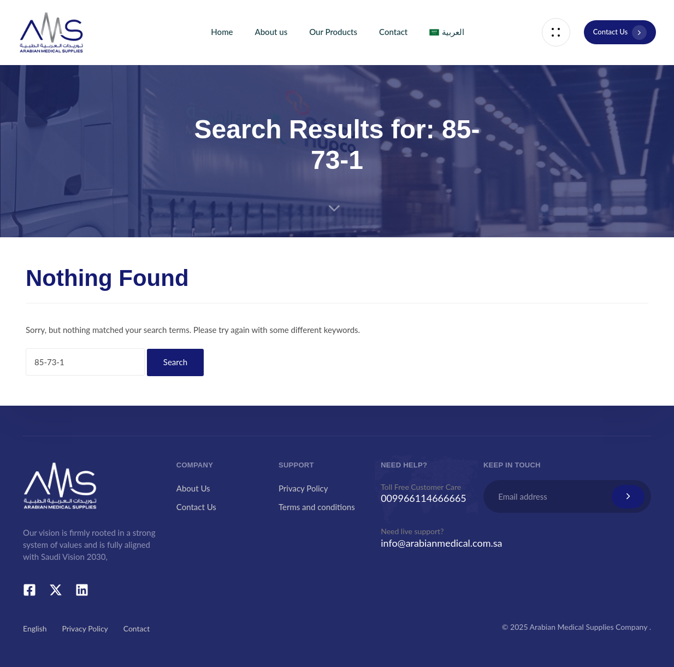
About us (271, 32)
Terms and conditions (317, 507)
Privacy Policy (303, 488)
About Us (193, 488)
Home (222, 32)
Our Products (333, 32)
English (35, 628)
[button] (556, 32)
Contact (393, 32)
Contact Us (196, 507)
